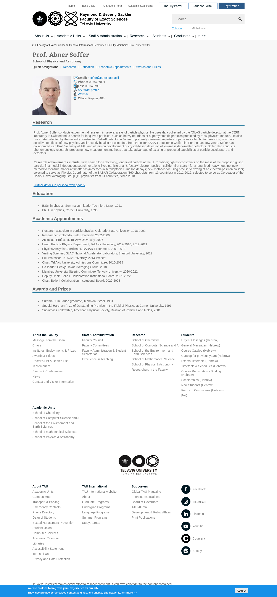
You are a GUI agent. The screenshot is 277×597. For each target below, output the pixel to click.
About (86, 497)
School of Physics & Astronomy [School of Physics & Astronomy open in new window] (153, 364)
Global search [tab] (200, 28)
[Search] (208, 19)
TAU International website (99, 491)
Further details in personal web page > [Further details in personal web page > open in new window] (59, 185)
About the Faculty (45, 335)
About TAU (40, 486)
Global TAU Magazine (146, 491)
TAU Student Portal (111, 5)
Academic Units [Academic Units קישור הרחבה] (69, 36)
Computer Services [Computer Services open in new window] (45, 533)
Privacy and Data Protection (51, 559)
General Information (80, 45)
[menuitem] (71, 6)
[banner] (138, 20)
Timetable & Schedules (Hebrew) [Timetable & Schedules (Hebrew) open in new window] (203, 366)
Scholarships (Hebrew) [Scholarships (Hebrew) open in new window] (196, 380)
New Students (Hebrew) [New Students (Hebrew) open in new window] (197, 385)
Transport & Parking (45, 502)
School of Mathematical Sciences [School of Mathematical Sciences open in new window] (54, 431)
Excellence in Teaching (97, 359)
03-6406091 (91, 82)
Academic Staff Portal (140, 5)
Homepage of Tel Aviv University (33, 45)
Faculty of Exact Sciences (52, 45)
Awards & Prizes (43, 355)
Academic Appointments (114, 67)
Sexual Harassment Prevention (53, 522)
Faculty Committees (95, 345)
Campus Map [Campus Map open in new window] (41, 497)
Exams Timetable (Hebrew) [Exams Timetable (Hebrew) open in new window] (199, 361)
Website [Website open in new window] (83, 94)
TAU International (94, 486)
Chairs (36, 345)
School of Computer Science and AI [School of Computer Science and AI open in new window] (156, 345)
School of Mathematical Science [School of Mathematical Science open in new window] (153, 359)
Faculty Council (92, 340)
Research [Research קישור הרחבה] (137, 36)
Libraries (38, 543)
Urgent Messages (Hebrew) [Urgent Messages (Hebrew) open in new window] (199, 340)
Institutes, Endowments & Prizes (54, 350)
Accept (241, 591)
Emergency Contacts (46, 507)
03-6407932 (89, 86)
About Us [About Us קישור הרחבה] (42, 36)
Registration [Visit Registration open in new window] (231, 6)
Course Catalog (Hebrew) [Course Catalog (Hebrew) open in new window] (198, 350)
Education (87, 67)
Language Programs (96, 512)
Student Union (42, 528)
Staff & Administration (98, 335)
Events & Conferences (47, 371)
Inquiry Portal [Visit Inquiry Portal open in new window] (173, 6)
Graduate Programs (95, 502)
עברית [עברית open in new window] (203, 36)
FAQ (184, 395)
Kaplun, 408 (91, 98)
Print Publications (143, 517)
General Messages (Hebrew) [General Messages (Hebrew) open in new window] (200, 345)
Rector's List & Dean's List (50, 361)
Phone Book (88, 5)
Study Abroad (91, 522)
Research (69, 67)
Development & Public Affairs (151, 512)
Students (187, 335)
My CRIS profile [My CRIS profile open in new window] (88, 90)
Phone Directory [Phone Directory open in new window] (43, 512)
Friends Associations (145, 497)
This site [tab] (177, 28)
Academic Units (43, 407)
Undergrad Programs (96, 507)
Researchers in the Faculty (150, 369)
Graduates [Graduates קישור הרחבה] (182, 36)
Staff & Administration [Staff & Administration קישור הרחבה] (105, 36)
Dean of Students (44, 517)
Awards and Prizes (148, 67)
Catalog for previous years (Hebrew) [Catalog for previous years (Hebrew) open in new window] (205, 355)
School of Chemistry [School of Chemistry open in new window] (145, 340)
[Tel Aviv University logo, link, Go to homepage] (82, 20)
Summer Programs (94, 517)
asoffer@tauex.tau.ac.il (103, 77)
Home (71, 5)
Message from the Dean (48, 340)
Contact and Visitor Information (53, 381)
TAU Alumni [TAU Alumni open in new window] (140, 507)
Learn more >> (127, 593)
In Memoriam (41, 366)
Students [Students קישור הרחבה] (159, 36)
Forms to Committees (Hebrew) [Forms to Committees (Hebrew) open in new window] (202, 390)
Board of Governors (145, 502)
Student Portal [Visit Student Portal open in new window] (202, 6)
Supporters (140, 486)
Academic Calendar (45, 538)
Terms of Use (41, 554)
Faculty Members (117, 45)
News (36, 376)
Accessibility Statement (48, 548)
